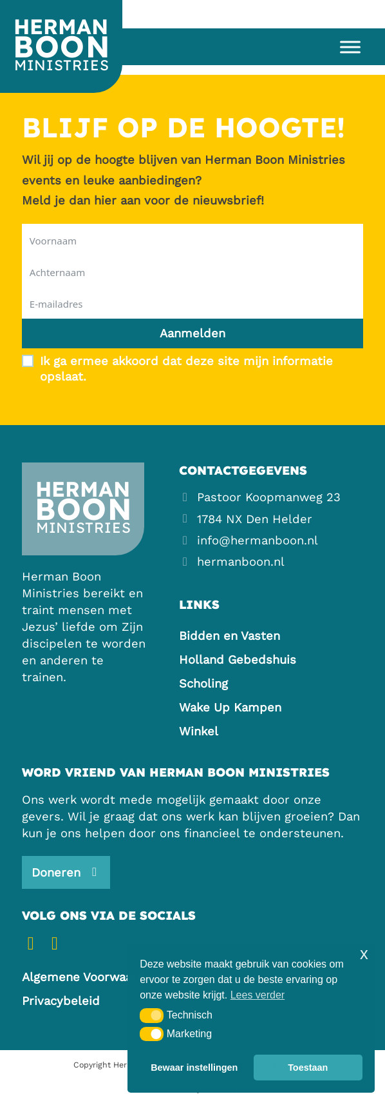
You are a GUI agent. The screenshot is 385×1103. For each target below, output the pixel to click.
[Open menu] (346, 47)
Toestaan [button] (308, 1067)
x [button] (364, 954)
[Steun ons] (66, 872)
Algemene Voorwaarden (90, 977)
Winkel (198, 731)
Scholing (203, 683)
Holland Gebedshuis (237, 659)
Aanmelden (192, 333)
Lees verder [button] (257, 994)
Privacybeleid (61, 1001)
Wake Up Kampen (230, 707)
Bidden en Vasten (229, 635)
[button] (152, 1015)
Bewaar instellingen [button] (194, 1067)
